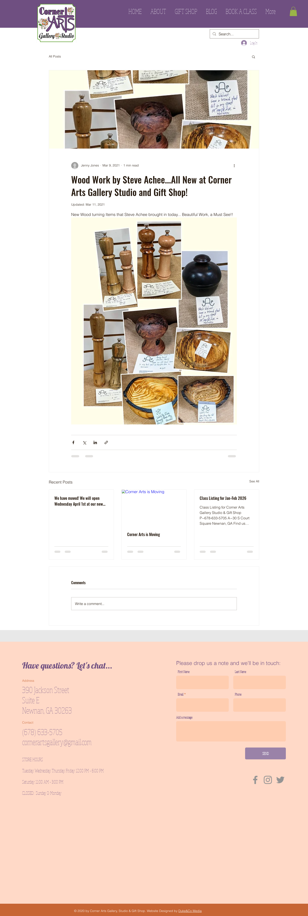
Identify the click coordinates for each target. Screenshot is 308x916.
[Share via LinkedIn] (95, 442)
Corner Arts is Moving (143, 534)
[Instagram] (267, 779)
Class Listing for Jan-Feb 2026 (223, 498)
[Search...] (234, 34)
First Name (184, 671)
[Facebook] (255, 779)
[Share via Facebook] (73, 442)
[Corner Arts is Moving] (154, 508)
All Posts (55, 56)
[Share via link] (106, 442)
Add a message (184, 717)
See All (254, 481)
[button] (293, 11)
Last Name (240, 671)
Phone (238, 694)
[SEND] (265, 753)
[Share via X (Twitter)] (84, 442)
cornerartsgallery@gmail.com (57, 742)
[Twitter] (280, 779)
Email (181, 694)
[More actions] (234, 165)
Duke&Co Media (190, 911)
